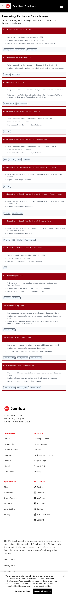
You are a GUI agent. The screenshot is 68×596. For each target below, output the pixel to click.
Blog (6, 487)
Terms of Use (9, 559)
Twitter (40, 487)
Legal (7, 466)
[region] (34, 584)
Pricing (7, 514)
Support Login (40, 460)
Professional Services (43, 455)
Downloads (9, 492)
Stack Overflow (43, 514)
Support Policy (40, 466)
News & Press (11, 449)
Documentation (40, 444)
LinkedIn (40, 492)
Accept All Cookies (42, 591)
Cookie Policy (9, 572)
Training (37, 471)
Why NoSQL (9, 509)
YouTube (41, 498)
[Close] (64, 576)
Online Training (10, 498)
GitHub (40, 509)
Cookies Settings (22, 591)
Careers (8, 455)
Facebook (41, 503)
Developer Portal (41, 438)
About (7, 438)
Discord (40, 519)
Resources (9, 503)
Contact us (9, 471)
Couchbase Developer (24, 6)
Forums (37, 449)
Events (8, 460)
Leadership (10, 444)
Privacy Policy (9, 565)
